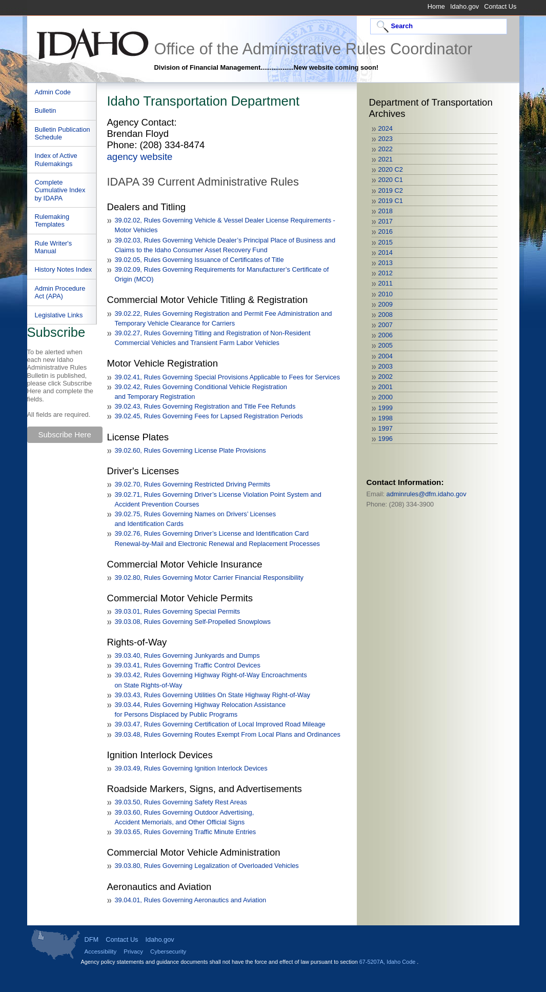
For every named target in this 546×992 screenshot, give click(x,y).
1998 (385, 418)
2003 (385, 366)
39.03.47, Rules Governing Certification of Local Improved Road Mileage (220, 724)
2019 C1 (390, 201)
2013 (385, 263)
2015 (385, 242)
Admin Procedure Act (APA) (60, 292)
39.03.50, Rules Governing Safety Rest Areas (181, 802)
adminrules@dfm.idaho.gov (427, 494)
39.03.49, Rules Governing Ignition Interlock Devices (191, 768)
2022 (385, 149)
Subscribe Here (64, 434)
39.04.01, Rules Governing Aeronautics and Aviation (191, 900)
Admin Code (53, 92)
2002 (385, 376)
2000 (385, 397)
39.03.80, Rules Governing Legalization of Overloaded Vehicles (207, 865)
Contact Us (500, 6)
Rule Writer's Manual (53, 247)
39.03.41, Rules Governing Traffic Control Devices (187, 665)
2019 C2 (390, 190)
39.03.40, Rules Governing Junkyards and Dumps (187, 655)
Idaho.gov (464, 6)
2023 (385, 139)
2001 (385, 387)
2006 (385, 335)
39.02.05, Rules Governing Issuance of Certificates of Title (199, 260)
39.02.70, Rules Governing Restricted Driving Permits (193, 484)
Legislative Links (59, 315)
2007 (385, 325)
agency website (140, 156)
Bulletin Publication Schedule (62, 133)
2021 (385, 159)
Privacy (133, 951)
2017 (385, 221)
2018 (385, 211)
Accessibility (101, 951)
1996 (385, 438)
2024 (385, 128)
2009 (385, 304)
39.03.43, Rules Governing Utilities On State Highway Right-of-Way (212, 695)
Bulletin (45, 110)
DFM (92, 939)
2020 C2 (390, 169)
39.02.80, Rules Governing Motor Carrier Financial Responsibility (209, 577)
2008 (385, 314)
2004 (385, 356)
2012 (385, 273)
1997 (385, 428)
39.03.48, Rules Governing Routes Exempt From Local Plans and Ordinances (227, 734)
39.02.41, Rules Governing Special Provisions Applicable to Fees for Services (227, 377)
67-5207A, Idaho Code (388, 962)
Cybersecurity (168, 951)
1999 (385, 408)
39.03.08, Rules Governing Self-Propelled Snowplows (193, 621)
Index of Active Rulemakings (56, 159)
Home (436, 6)
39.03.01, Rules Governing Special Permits (177, 611)
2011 (385, 283)
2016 (385, 231)
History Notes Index (63, 269)
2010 (385, 294)
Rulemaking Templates (52, 220)
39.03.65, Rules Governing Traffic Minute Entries (185, 832)
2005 (385, 345)
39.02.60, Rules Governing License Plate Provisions (190, 450)
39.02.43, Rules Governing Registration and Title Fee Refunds (205, 406)
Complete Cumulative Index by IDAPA (60, 190)
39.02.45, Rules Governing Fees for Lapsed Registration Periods (209, 416)
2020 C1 (390, 180)
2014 (385, 252)
